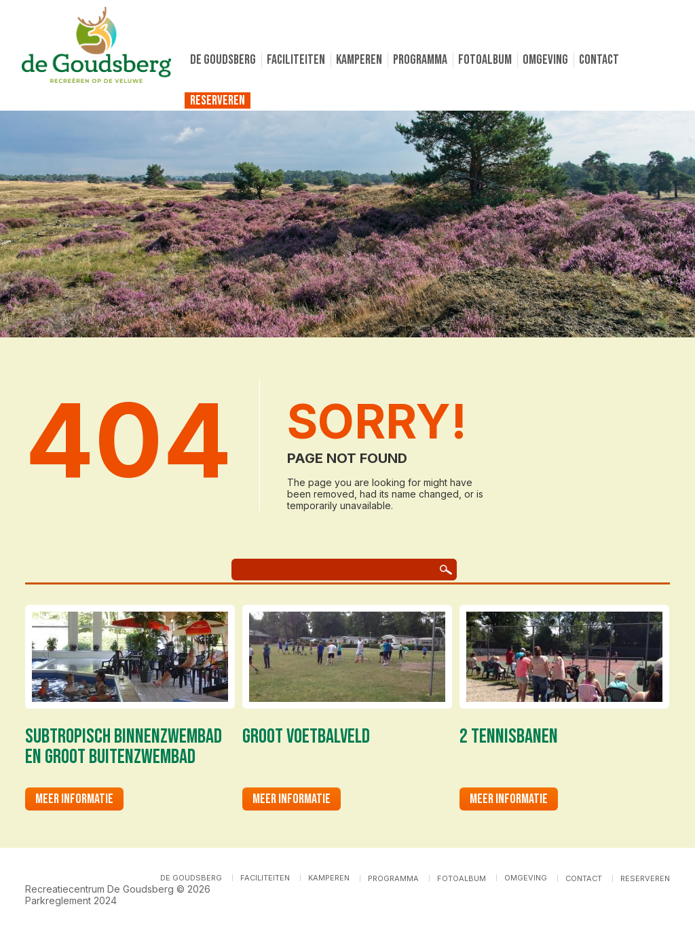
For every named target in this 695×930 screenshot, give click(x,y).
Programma (420, 60)
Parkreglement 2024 (71, 900)
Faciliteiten (296, 60)
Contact (599, 60)
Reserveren (217, 100)
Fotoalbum (485, 60)
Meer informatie (74, 799)
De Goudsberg (223, 60)
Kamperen (359, 60)
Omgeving (545, 60)
